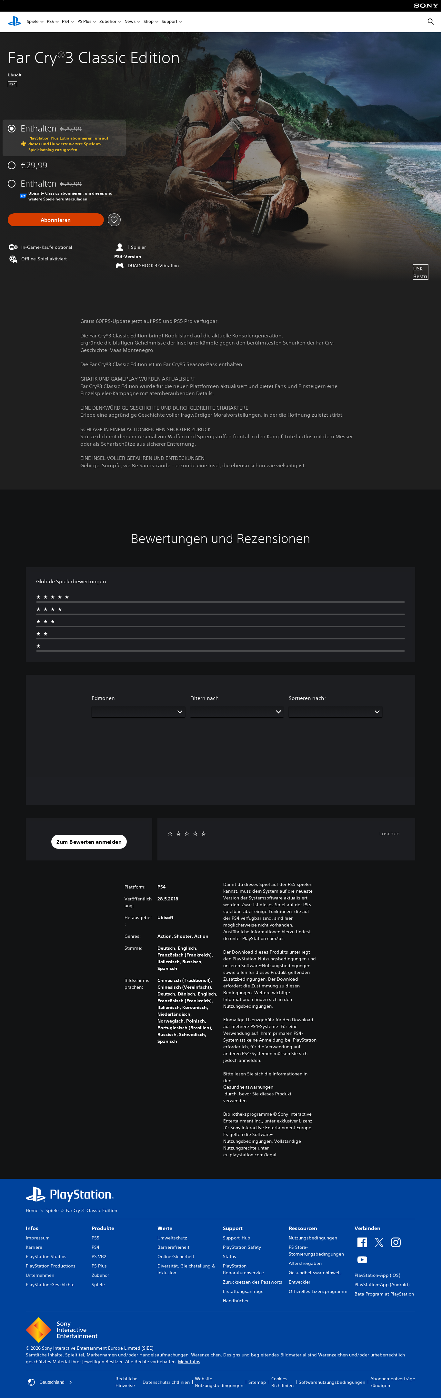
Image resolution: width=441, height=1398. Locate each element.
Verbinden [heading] (367, 1228)
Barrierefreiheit (173, 1247)
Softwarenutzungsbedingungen (332, 1382)
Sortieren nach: (307, 698)
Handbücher (236, 1301)
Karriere (34, 1247)
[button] (89, 841)
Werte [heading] (164, 1228)
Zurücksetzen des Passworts (252, 1282)
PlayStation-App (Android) (382, 1284)
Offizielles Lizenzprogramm (318, 1291)
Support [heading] (233, 1228)
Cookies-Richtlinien (282, 1382)
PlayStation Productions (50, 1266)
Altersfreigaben (305, 1263)
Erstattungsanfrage (243, 1291)
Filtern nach (204, 698)
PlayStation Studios (46, 1256)
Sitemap (257, 1382)
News (130, 22)
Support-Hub (236, 1238)
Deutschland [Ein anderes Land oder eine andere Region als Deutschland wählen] (50, 1382)
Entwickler (299, 1282)
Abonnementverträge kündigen (392, 1382)
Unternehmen (40, 1275)
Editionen (103, 698)
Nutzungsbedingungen (313, 1238)
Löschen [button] (389, 833)
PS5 (50, 22)
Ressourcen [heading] (303, 1228)
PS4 (65, 22)
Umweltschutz (172, 1238)
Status (229, 1256)
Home (32, 1210)
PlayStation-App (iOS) (377, 1275)
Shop (149, 22)
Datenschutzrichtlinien (166, 1382)
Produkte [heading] (103, 1228)
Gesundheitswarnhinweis (315, 1273)
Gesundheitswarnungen (248, 1087)
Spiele (33, 22)
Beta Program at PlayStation (384, 1294)
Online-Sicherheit (175, 1256)
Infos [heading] (32, 1228)
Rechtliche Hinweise (126, 1382)
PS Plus (84, 22)
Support (169, 22)
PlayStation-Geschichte (50, 1284)
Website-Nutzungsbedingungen (219, 1382)
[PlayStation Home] (14, 22)
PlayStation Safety (242, 1247)
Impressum (38, 1238)
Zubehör (107, 22)
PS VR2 (99, 1256)
